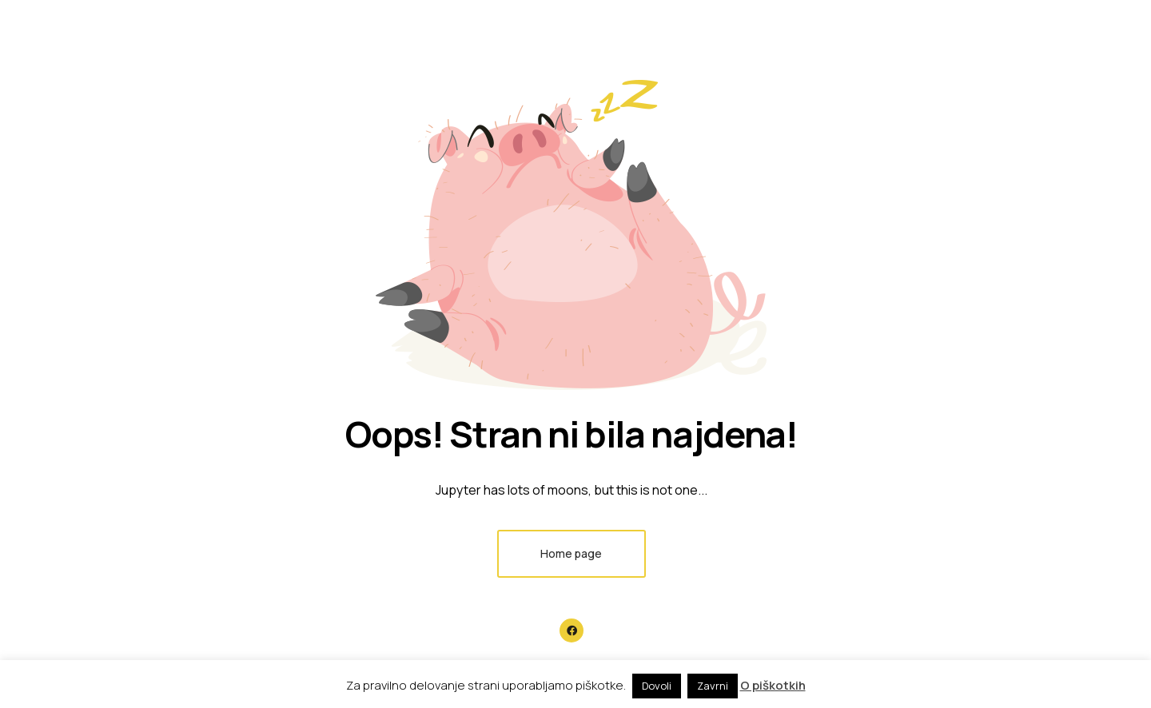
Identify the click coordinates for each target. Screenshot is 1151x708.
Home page (571, 553)
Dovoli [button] (656, 685)
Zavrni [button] (712, 685)
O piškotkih (773, 685)
